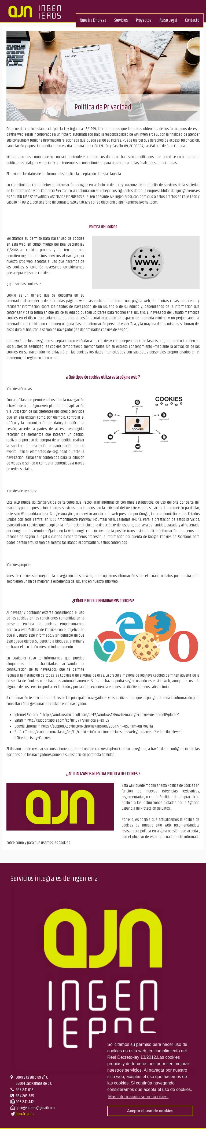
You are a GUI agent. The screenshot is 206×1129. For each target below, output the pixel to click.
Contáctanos (25, 1114)
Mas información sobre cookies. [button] (138, 1096)
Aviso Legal (168, 20)
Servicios (121, 20)
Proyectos (144, 20)
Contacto (192, 20)
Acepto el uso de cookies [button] (150, 1111)
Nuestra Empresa (93, 20)
